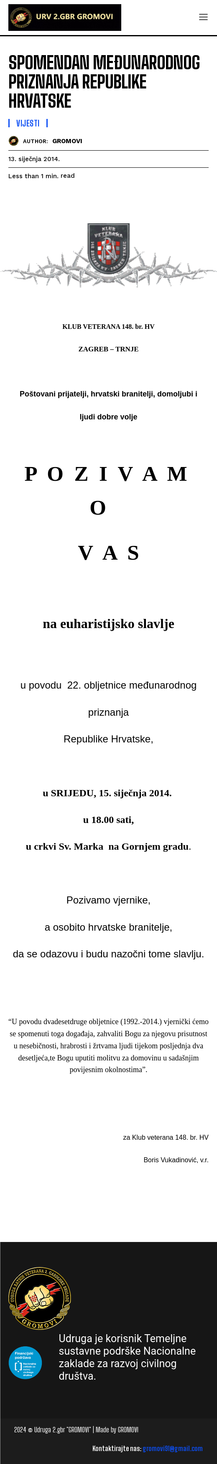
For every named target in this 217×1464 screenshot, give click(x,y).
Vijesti (28, 123)
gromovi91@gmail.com (173, 1448)
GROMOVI (67, 141)
